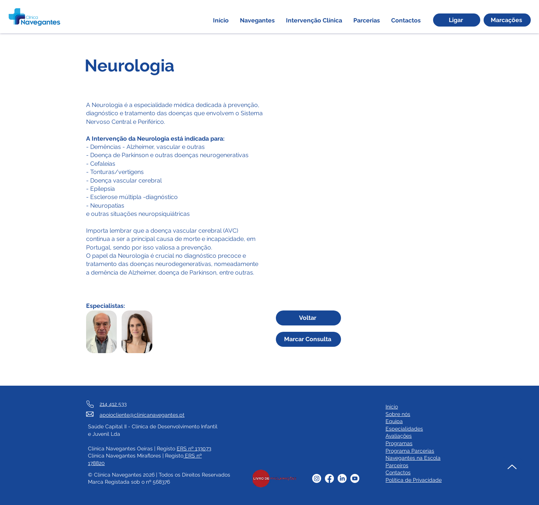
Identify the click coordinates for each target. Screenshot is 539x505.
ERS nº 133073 (194, 449)
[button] (257, 20)
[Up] (512, 466)
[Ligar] (456, 20)
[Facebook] (329, 478)
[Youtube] (354, 478)
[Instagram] (316, 478)
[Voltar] (308, 317)
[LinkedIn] (342, 478)
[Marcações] (507, 20)
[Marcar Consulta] (308, 339)
